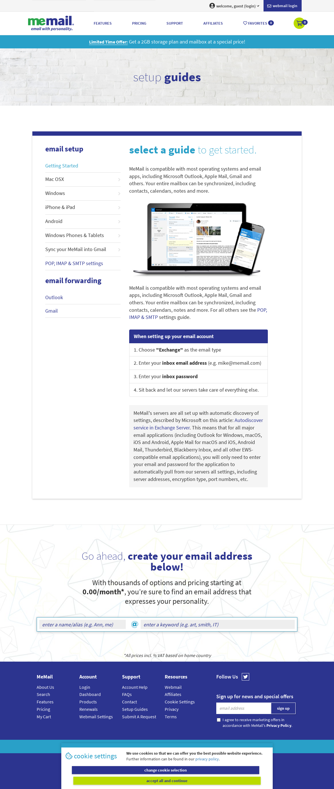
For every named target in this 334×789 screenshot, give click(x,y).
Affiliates (173, 694)
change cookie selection (115, 780)
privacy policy (207, 769)
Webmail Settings (96, 716)
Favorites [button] (258, 23)
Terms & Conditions (206, 746)
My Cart (44, 716)
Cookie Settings (180, 702)
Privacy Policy (180, 746)
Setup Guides (135, 709)
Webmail (173, 687)
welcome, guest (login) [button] (234, 6)
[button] (300, 23)
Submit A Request (139, 716)
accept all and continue (218, 780)
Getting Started (61, 165)
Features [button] (103, 23)
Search (43, 694)
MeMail (129, 746)
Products (88, 702)
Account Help (135, 687)
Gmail (51, 310)
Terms (171, 716)
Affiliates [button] (213, 23)
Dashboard (90, 694)
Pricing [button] (139, 23)
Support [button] (174, 23)
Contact (129, 702)
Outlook (54, 297)
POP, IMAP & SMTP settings (74, 263)
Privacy (171, 709)
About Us (45, 687)
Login (84, 687)
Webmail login (282, 6)
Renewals (88, 709)
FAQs (127, 694)
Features (45, 702)
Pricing (43, 709)
